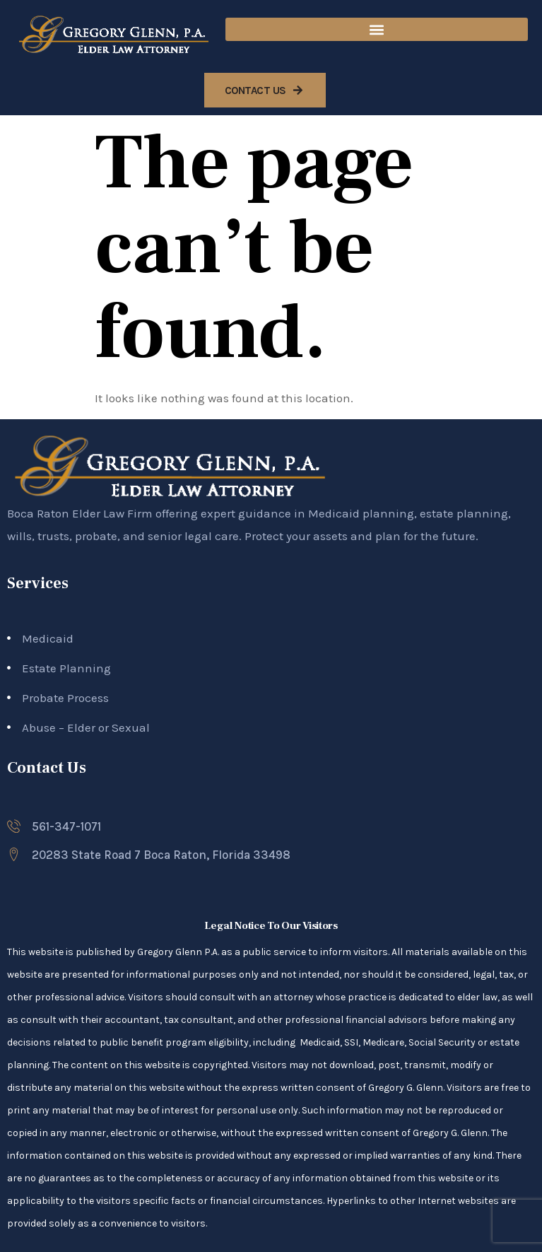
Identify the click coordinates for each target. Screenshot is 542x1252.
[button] (376, 29)
